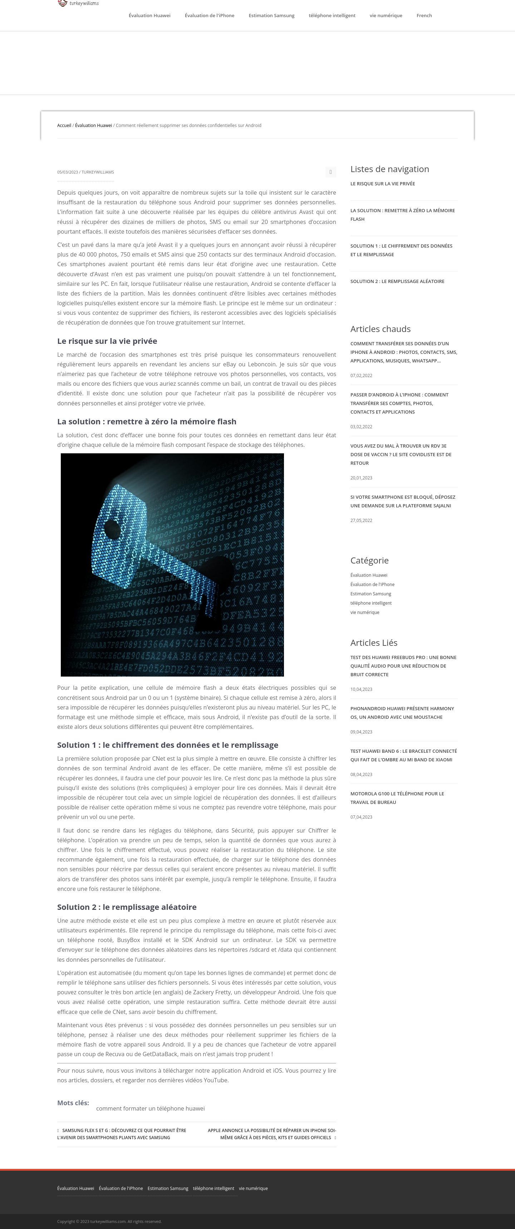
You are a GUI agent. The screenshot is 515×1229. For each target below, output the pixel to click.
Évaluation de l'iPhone (210, 15)
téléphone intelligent (332, 15)
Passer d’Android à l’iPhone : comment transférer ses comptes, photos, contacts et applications (399, 403)
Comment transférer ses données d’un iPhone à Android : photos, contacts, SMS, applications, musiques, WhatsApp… (403, 352)
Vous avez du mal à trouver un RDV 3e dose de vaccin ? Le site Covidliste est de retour (401, 454)
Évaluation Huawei (150, 15)
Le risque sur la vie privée (382, 183)
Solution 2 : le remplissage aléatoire (397, 281)
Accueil (64, 125)
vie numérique (386, 15)
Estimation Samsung (272, 15)
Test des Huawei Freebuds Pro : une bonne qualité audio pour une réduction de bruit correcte (403, 666)
